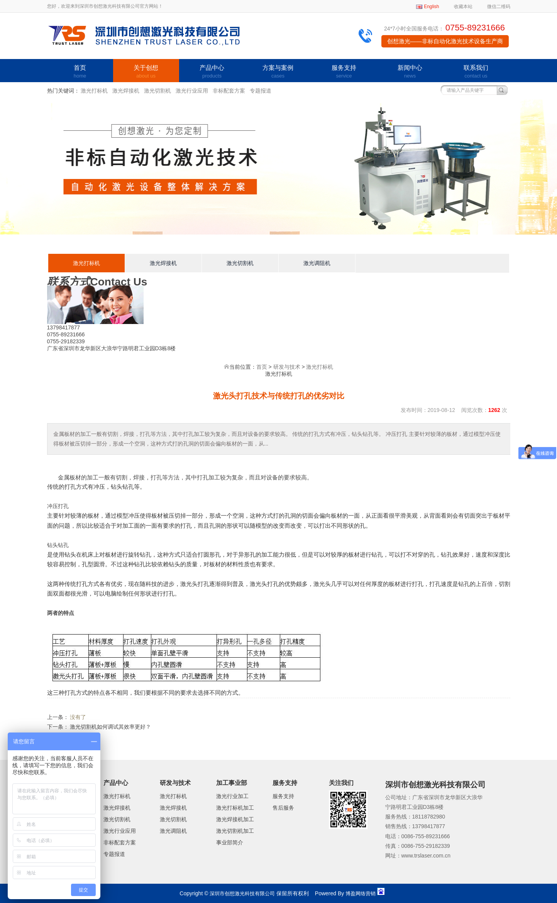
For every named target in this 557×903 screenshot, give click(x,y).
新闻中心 (410, 72)
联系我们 (476, 72)
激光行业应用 (192, 91)
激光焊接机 (125, 91)
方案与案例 (278, 72)
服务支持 (344, 72)
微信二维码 (498, 6)
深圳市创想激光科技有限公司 (242, 893)
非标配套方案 (229, 91)
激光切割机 (157, 91)
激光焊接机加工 (235, 819)
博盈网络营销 (360, 893)
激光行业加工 (232, 796)
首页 (80, 72)
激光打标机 (94, 91)
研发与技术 (286, 367)
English (431, 6)
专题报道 (260, 91)
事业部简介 (229, 842)
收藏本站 (463, 6)
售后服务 (283, 808)
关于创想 (146, 72)
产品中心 (212, 72)
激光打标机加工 (235, 808)
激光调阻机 (316, 263)
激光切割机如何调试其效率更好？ (110, 727)
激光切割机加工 (235, 831)
